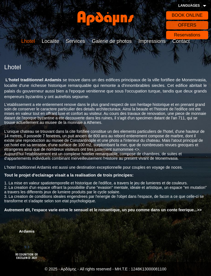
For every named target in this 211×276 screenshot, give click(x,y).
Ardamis (27, 231)
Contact (181, 41)
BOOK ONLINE (187, 15)
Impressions (152, 41)
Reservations (187, 35)
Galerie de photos (112, 41)
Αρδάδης (105, 18)
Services (75, 41)
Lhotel (28, 41)
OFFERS (187, 25)
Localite (50, 41)
